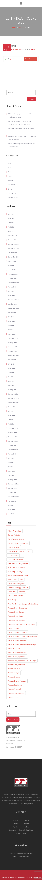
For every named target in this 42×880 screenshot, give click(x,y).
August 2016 (12, 313)
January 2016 (12, 343)
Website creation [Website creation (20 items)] (14, 669)
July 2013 (11, 458)
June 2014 (11, 415)
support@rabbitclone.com (23, 853)
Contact (26, 827)
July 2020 (11, 265)
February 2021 (12, 236)
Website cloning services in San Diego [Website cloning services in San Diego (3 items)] (22, 644)
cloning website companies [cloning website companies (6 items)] (18, 543)
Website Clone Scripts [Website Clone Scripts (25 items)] (16, 616)
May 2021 (11, 223)
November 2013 (13, 441)
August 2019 (12, 287)
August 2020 (12, 261)
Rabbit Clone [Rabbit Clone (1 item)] (12, 579)
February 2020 (12, 274)
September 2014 (13, 403)
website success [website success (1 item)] (14, 697)
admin (15, 49)
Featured (21, 27)
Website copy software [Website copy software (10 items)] (16, 665)
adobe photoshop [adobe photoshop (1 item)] (14, 531)
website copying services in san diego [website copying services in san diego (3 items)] (22, 661)
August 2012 (12, 501)
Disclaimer (13, 830)
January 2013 (12, 480)
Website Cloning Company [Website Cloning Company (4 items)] (17, 632)
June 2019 (11, 295)
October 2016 (12, 304)
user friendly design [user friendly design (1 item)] (15, 596)
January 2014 (12, 432)
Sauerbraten (12, 185)
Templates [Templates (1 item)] (12, 592)
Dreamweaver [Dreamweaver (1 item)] (13, 555)
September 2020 (13, 257)
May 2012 (11, 514)
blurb (9, 168)
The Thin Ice (12, 193)
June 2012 (11, 510)
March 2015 (11, 381)
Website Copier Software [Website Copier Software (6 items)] (17, 652)
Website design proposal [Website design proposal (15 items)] (17, 681)
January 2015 (12, 390)
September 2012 (13, 497)
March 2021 (11, 231)
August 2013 (12, 454)
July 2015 (11, 364)
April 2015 (11, 377)
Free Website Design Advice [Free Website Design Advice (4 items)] (18, 563)
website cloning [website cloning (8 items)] (13, 628)
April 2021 (11, 227)
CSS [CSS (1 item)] (29, 551)
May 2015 (11, 373)
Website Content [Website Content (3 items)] (14, 648)
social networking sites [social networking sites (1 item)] (16, 583)
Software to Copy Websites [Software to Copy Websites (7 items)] (18, 588)
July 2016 (11, 317)
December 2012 (13, 484)
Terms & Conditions (25, 830)
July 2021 (11, 214)
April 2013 (11, 467)
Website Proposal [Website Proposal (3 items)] (14, 689)
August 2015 (12, 360)
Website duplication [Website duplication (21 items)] (15, 685)
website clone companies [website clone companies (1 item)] (17, 608)
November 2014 (13, 398)
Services (16, 824)
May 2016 (11, 325)
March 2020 (11, 270)
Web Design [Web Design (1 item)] (12, 600)
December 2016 (13, 300)
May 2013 (11, 462)
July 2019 (11, 291)
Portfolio (11, 180)
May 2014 (11, 420)
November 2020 (13, 248)
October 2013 (12, 445)
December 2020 (13, 244)
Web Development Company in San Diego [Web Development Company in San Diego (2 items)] (23, 604)
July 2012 (11, 505)
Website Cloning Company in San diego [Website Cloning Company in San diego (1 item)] (22, 636)
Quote (26, 820)
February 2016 (12, 338)
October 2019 (12, 278)
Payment (26, 824)
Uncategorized (13, 198)
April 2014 (11, 424)
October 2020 (12, 253)
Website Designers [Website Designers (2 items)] (14, 677)
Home (14, 27)
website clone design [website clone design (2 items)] (16, 612)
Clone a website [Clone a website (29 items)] (14, 535)
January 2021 (12, 240)
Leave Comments (30, 59)
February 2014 (12, 428)
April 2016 (11, 330)
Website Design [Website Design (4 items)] (13, 673)
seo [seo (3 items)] (21, 579)
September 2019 (13, 283)
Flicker (10, 176)
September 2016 (13, 308)
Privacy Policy (21, 833)
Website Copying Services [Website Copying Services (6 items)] (17, 657)
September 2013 (13, 450)
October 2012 (12, 492)
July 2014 (11, 411)
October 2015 (12, 351)
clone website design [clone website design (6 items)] (16, 539)
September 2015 (13, 355)
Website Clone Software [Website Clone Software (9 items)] (16, 620)
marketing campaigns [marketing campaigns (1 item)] (16, 571)
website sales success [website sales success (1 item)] (16, 693)
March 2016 (11, 334)
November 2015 (13, 347)
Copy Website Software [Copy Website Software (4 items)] (16, 551)
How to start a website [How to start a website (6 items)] (16, 567)
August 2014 (12, 407)
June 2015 (11, 368)
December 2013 (13, 437)
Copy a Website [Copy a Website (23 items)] (13, 547)
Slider (10, 189)
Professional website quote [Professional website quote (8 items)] (18, 575)
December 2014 (13, 394)
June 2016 (11, 321)
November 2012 (13, 488)
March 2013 (11, 471)
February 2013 (12, 475)
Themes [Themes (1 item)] (22, 592)
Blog (9, 163)
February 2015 (12, 385)
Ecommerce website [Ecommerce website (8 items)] (15, 559)
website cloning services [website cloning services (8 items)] (17, 640)
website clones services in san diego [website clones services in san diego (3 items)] (21, 624)
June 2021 (11, 218)
